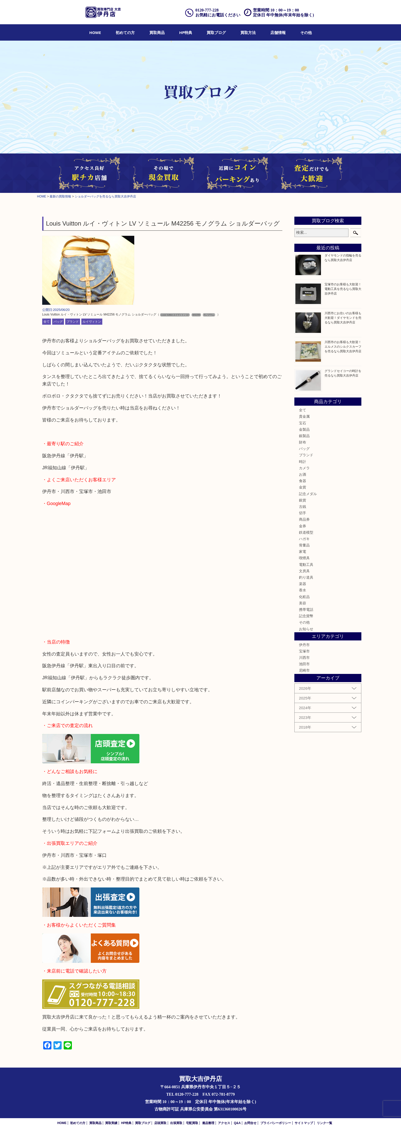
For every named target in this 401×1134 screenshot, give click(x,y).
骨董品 (304, 545)
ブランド (72, 321)
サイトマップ (304, 1123)
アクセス (224, 1123)
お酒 (302, 474)
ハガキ (304, 539)
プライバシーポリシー (275, 1123)
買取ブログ (216, 32)
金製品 (304, 429)
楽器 (302, 584)
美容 (302, 603)
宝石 (302, 423)
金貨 (302, 487)
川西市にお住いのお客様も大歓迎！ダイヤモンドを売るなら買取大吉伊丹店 (343, 317)
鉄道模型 (306, 532)
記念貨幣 (306, 616)
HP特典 (185, 32)
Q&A (237, 1123)
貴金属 (304, 416)
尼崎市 (304, 670)
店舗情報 (278, 32)
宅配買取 (192, 1123)
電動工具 (306, 565)
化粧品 (304, 597)
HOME (95, 32)
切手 (302, 513)
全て (46, 321)
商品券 (304, 519)
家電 (302, 552)
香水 (302, 590)
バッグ (58, 321)
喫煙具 (304, 558)
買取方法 (248, 32)
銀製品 (304, 436)
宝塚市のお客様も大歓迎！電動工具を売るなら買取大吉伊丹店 (343, 289)
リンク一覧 (324, 1123)
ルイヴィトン (92, 321)
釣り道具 (306, 577)
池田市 (304, 664)
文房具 (304, 571)
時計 (302, 462)
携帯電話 (306, 609)
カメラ (304, 468)
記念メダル (308, 494)
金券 (302, 526)
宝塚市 (304, 651)
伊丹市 (304, 645)
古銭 (302, 507)
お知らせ (306, 629)
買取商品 (157, 32)
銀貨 (302, 500)
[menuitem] (95, 32)
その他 (306, 32)
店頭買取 (160, 1123)
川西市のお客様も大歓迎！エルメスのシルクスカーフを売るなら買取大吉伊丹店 (343, 346)
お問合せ (250, 1123)
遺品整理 (208, 1123)
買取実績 (111, 1123)
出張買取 (176, 1123)
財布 (302, 442)
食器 (302, 481)
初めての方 (125, 32)
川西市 (304, 658)
